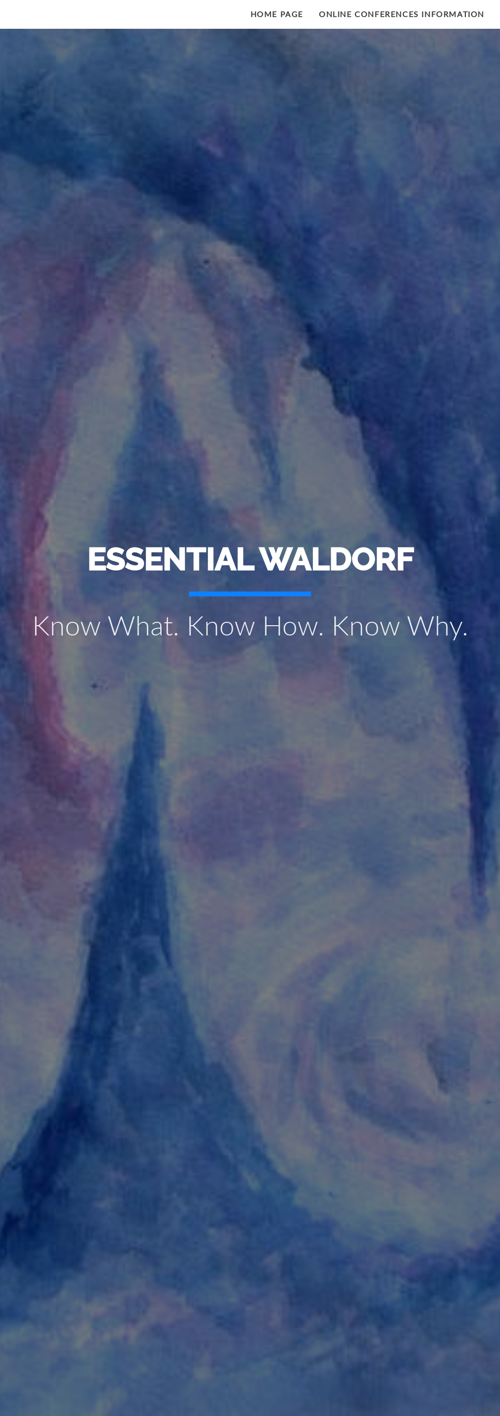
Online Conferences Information (401, 14)
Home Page (276, 14)
